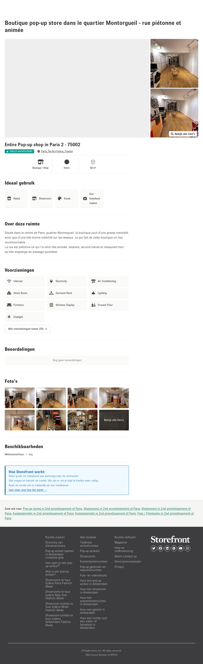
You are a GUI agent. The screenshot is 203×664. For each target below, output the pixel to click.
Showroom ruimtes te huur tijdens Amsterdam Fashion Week (59, 620)
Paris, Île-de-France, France (57, 151)
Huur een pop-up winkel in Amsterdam (93, 582)
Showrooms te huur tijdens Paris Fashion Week (58, 583)
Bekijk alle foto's (182, 134)
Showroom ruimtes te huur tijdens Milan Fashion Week (59, 607)
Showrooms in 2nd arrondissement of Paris (112, 508)
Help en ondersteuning (124, 549)
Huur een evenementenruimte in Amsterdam (93, 601)
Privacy (119, 566)
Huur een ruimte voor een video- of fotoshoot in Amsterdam (93, 623)
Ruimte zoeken (55, 537)
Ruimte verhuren (125, 537)
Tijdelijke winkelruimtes (89, 544)
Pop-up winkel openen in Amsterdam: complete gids (59, 554)
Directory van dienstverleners (55, 544)
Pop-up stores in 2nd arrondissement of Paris (52, 508)
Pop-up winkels (90, 551)
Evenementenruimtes (93, 561)
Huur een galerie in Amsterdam (92, 611)
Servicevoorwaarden (128, 561)
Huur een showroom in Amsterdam (93, 590)
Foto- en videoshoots (93, 575)
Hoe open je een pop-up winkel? (59, 564)
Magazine (121, 542)
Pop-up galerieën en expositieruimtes (93, 568)
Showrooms (87, 556)
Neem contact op (126, 556)
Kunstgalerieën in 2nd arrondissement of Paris (43, 513)
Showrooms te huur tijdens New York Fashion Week (57, 595)
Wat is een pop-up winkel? (57, 573)
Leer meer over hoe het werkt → (28, 489)
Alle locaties (88, 537)
